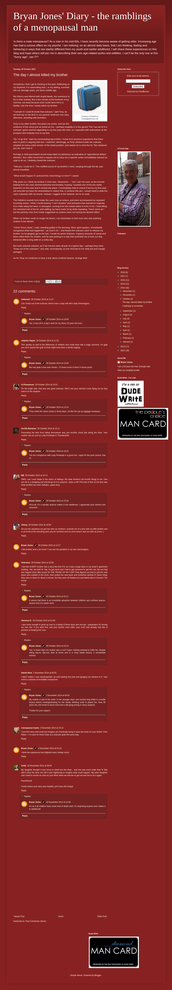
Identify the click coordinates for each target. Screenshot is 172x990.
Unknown (25, 299)
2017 (123, 276)
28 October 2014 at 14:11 (48, 428)
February (127, 338)
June (125, 322)
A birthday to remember (132, 306)
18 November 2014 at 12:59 (58, 802)
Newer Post (19, 916)
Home (61, 916)
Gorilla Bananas (28, 428)
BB (22, 475)
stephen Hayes (28, 340)
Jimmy (24, 525)
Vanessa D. (26, 620)
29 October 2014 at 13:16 (57, 501)
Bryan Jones (35, 319)
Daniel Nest (26, 673)
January (126, 342)
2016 (123, 280)
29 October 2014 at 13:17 (49, 545)
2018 (123, 272)
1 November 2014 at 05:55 (44, 673)
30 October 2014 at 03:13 (57, 646)
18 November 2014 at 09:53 (39, 766)
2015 (123, 284)
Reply (23, 307)
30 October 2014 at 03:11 (57, 596)
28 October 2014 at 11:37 (42, 299)
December (128, 291)
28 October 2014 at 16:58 (39, 525)
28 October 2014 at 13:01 (46, 384)
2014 (123, 288)
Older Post (102, 916)
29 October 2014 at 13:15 (57, 451)
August (126, 315)
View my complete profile (128, 370)
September (128, 311)
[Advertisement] (60, 890)
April (125, 330)
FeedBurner (144, 91)
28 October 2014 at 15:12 (36, 475)
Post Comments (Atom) (35, 921)
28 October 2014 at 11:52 (47, 340)
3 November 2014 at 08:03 (57, 695)
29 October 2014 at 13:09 (57, 319)
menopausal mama (30, 728)
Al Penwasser (27, 384)
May (125, 326)
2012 (123, 350)
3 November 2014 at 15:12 (52, 728)
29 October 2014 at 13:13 (57, 407)
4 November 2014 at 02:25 (50, 748)
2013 (123, 346)
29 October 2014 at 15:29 (42, 562)
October (126, 299)
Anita (23, 766)
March (126, 334)
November (128, 295)
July (125, 319)
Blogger (97, 975)
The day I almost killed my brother (137, 302)
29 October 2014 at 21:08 (44, 620)
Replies (27, 313)
